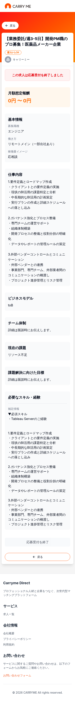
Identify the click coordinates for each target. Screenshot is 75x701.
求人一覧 (8, 614)
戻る (10, 25)
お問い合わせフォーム (17, 675)
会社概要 (8, 633)
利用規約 (8, 644)
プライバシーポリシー (17, 639)
